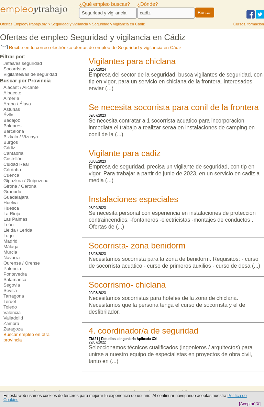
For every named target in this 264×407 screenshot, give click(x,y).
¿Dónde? (147, 4)
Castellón (13, 158)
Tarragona (13, 296)
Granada (12, 191)
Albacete (12, 92)
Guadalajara (16, 197)
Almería (11, 98)
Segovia (11, 285)
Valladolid (13, 318)
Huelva (10, 202)
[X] (258, 404)
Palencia (12, 268)
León (8, 224)
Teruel (9, 301)
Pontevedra (15, 274)
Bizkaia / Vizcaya (20, 136)
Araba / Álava (17, 103)
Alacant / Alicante (20, 87)
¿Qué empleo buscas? (104, 4)
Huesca (11, 208)
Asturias (11, 109)
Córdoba (12, 169)
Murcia (10, 252)
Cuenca (11, 175)
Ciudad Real (16, 164)
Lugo (8, 235)
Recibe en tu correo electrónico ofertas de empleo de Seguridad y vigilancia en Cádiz (91, 47)
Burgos (10, 142)
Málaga (11, 246)
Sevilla (10, 290)
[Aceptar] (247, 404)
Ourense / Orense (21, 263)
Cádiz (9, 147)
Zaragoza (13, 329)
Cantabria (13, 153)
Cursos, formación (248, 24)
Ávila (8, 114)
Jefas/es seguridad (22, 63)
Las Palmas (15, 219)
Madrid (10, 241)
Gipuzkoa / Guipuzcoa (25, 180)
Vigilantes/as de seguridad (30, 74)
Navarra (11, 257)
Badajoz (11, 120)
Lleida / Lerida (17, 230)
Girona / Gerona (19, 186)
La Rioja (11, 213)
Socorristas (14, 68)
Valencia (12, 312)
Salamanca (14, 279)
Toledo (10, 307)
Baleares (12, 125)
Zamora (11, 323)
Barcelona (13, 131)
